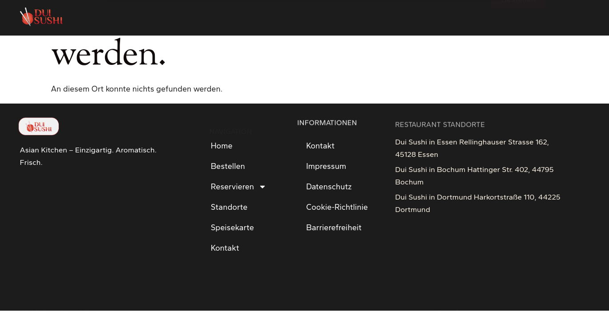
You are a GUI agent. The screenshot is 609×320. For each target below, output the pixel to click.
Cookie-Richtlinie (337, 207)
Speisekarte (232, 227)
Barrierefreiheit (334, 227)
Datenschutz (328, 187)
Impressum (326, 166)
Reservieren (238, 186)
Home (222, 146)
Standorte (229, 207)
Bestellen (228, 166)
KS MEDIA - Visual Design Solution (79, 294)
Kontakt (225, 248)
